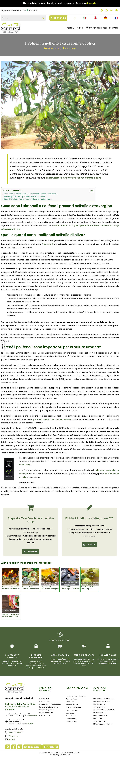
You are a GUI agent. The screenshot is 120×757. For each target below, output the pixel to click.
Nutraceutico (25, 464)
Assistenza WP (65, 755)
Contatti (113, 28)
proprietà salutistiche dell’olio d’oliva (52, 419)
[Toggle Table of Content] (90, 191)
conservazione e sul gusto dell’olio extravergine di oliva (75, 177)
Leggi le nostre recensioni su (13, 10)
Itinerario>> (32, 716)
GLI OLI (80, 28)
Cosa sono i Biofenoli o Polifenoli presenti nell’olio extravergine (30, 194)
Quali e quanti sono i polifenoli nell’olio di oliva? (24, 196)
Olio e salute (70, 48)
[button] (71, 28)
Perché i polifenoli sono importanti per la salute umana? (28, 199)
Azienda (70, 28)
